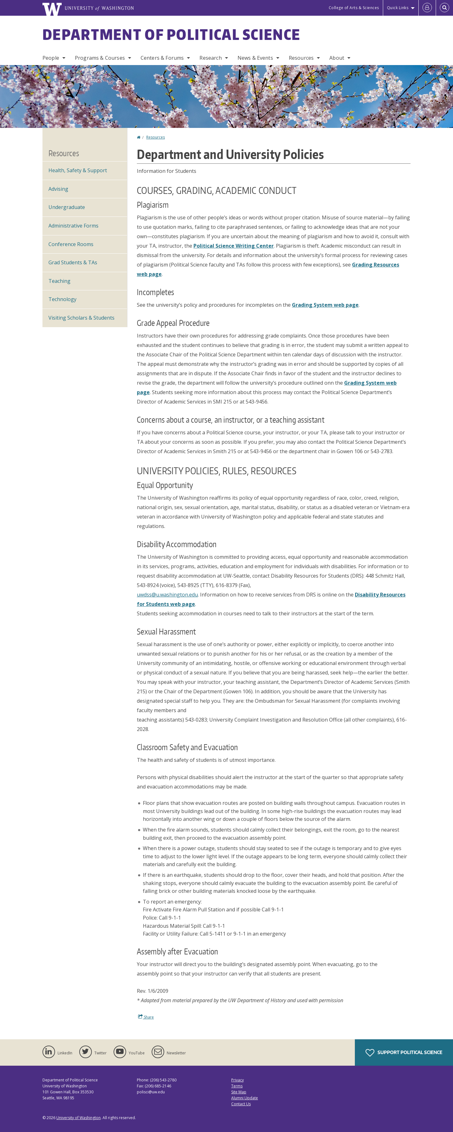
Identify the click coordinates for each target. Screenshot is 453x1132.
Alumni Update (244, 1098)
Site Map (238, 1092)
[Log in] (427, 8)
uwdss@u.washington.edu (167, 594)
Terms (237, 1086)
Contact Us (241, 1104)
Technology (62, 299)
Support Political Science (404, 1052)
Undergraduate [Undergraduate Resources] (66, 207)
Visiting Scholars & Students (81, 317)
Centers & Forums (162, 57)
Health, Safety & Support (77, 170)
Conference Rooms (70, 244)
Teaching (59, 281)
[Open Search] (444, 8)
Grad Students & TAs (72, 262)
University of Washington (78, 1117)
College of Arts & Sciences (354, 7)
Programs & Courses (100, 57)
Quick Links (398, 7)
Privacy (237, 1080)
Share (146, 1017)
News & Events (255, 57)
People (50, 57)
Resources (301, 57)
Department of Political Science (171, 34)
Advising (58, 188)
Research (210, 57)
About (336, 57)
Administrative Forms (73, 225)
